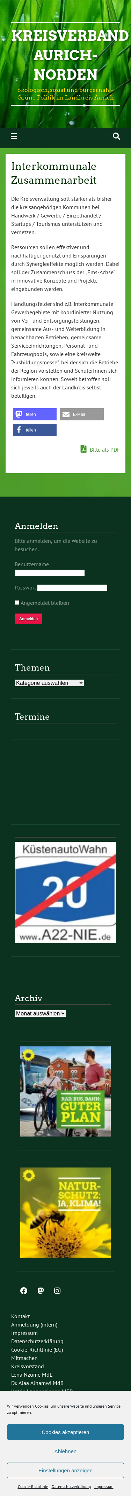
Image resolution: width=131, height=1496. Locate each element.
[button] (35, 414)
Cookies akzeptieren (65, 1432)
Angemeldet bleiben (42, 602)
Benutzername (32, 564)
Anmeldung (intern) (34, 1324)
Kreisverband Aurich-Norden (70, 55)
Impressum (104, 1486)
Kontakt (20, 1316)
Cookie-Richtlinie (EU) (37, 1349)
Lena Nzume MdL (31, 1374)
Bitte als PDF (100, 449)
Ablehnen (65, 1451)
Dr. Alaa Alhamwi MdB (37, 1382)
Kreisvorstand (27, 1366)
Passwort (25, 587)
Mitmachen (24, 1357)
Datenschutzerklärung (71, 1486)
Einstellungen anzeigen (65, 1470)
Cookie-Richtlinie (33, 1486)
